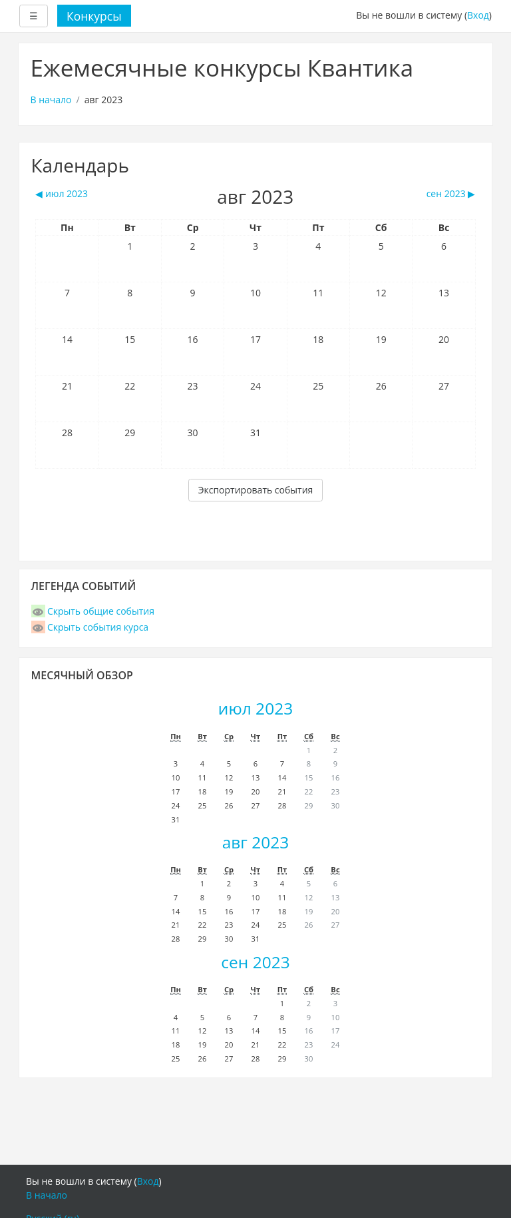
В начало (51, 99)
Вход (478, 15)
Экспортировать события (255, 489)
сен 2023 (255, 962)
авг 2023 (255, 842)
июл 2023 (255, 708)
